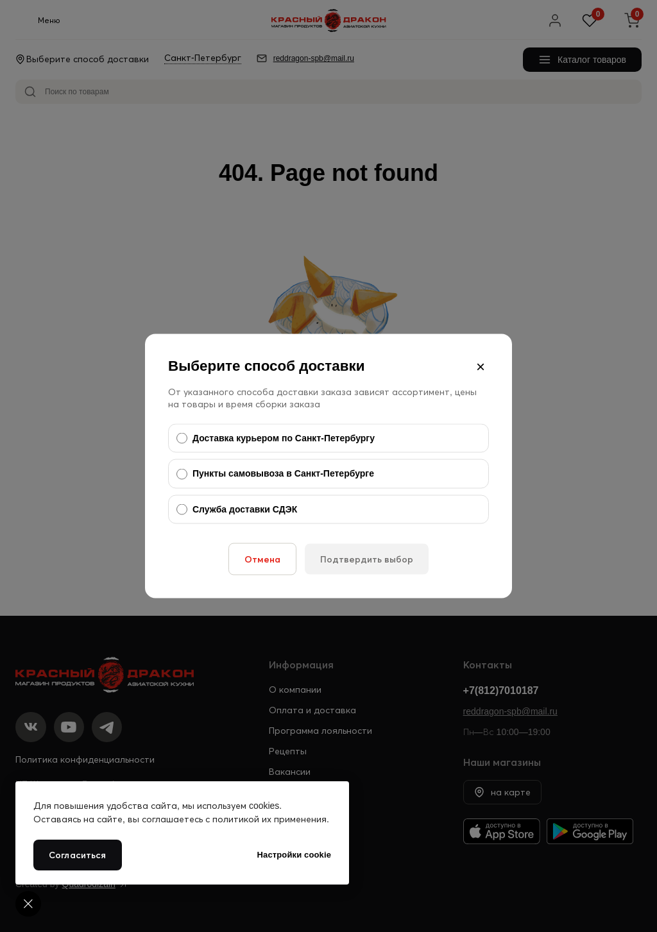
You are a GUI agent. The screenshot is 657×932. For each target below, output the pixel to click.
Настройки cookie (294, 855)
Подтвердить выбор (366, 559)
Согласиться (78, 855)
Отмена (262, 559)
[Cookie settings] (28, 904)
